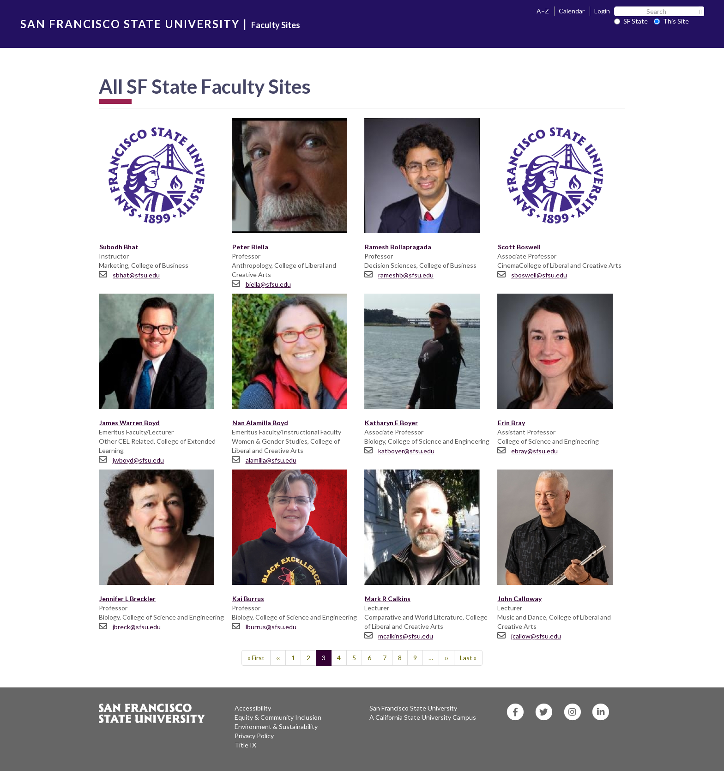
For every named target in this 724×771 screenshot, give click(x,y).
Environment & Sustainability (276, 726)
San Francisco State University (413, 708)
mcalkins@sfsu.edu (405, 636)
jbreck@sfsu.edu (137, 627)
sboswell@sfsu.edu (539, 275)
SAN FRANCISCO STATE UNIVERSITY (130, 23)
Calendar (572, 11)
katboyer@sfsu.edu (406, 451)
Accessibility (253, 708)
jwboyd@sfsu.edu (138, 460)
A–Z (543, 11)
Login (602, 11)
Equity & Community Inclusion (278, 717)
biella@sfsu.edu (268, 284)
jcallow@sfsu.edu (536, 636)
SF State (631, 21)
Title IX (245, 745)
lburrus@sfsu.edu (271, 627)
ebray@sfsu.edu (534, 451)
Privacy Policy (254, 736)
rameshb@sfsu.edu (406, 275)
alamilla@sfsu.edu (271, 460)
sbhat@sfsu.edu (136, 275)
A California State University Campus (422, 717)
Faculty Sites (275, 25)
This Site (671, 21)
